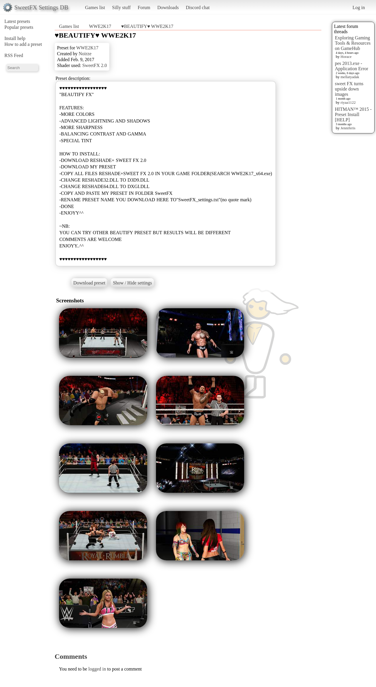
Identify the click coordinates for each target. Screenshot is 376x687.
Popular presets (18, 27)
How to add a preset (23, 44)
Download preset (89, 282)
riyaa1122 (348, 102)
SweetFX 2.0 (94, 65)
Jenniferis (347, 128)
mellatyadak (349, 77)
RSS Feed (13, 55)
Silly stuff (121, 7)
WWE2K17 (100, 26)
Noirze (85, 53)
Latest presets (17, 21)
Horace (346, 56)
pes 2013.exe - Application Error (351, 66)
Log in (358, 7)
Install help (15, 38)
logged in (97, 668)
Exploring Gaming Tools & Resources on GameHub (353, 43)
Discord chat (197, 7)
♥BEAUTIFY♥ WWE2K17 (147, 26)
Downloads (168, 7)
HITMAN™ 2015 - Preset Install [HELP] (353, 114)
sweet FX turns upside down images (349, 89)
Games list (95, 7)
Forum (144, 7)
